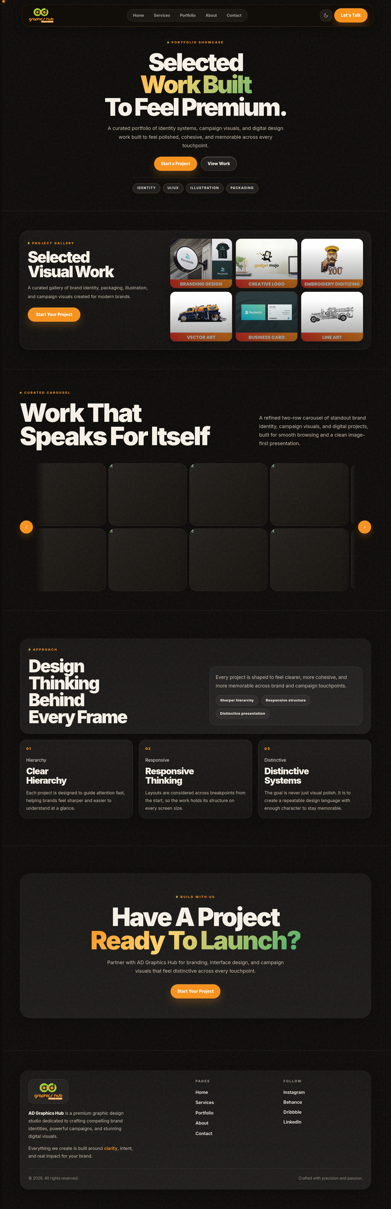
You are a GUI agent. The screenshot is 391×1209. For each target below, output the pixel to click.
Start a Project (175, 163)
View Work (219, 163)
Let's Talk (351, 15)
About (211, 15)
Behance (292, 1102)
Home (138, 15)
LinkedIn (292, 1122)
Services (162, 15)
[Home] (41, 15)
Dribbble (292, 1112)
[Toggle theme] (326, 15)
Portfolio (188, 15)
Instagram (294, 1092)
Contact (234, 15)
